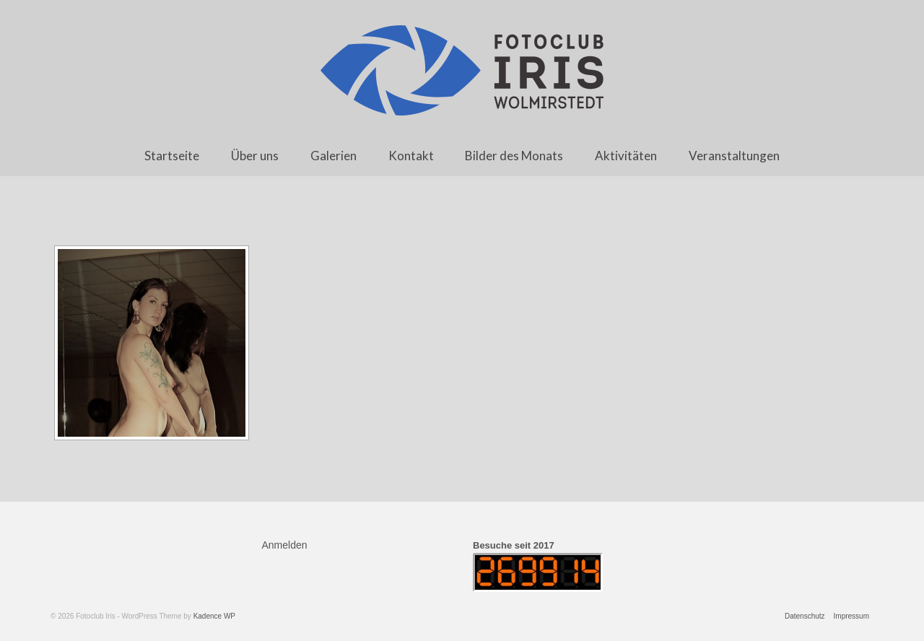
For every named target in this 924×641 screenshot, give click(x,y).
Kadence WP (214, 616)
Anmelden (285, 545)
